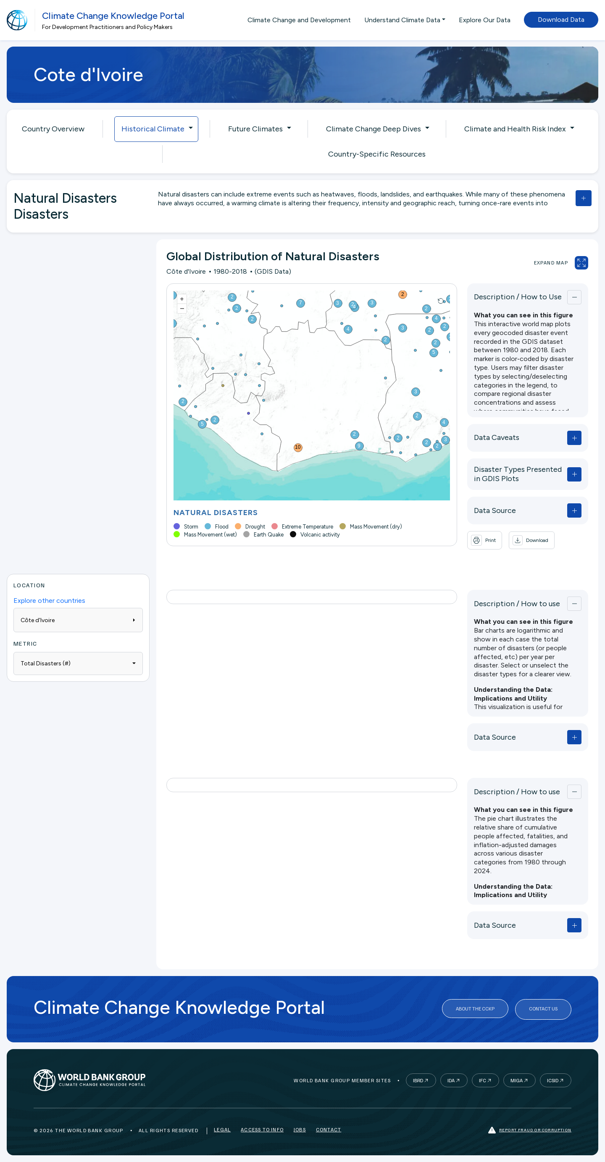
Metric (25, 643)
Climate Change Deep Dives (373, 128)
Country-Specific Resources (377, 154)
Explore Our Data (484, 20)
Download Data (561, 20)
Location (29, 585)
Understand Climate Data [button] (402, 20)
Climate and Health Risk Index (515, 128)
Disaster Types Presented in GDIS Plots (519, 474)
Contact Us (543, 1009)
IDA (451, 1080)
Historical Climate (152, 128)
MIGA (516, 1080)
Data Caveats (494, 437)
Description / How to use (514, 603)
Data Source (492, 510)
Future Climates (255, 128)
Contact (328, 1130)
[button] (529, 540)
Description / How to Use (515, 296)
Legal (222, 1130)
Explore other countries (49, 601)
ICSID (552, 1080)
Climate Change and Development (299, 20)
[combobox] (78, 663)
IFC (482, 1080)
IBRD (418, 1080)
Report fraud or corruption (529, 1130)
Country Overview (53, 128)
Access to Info (262, 1130)
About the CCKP (475, 1009)
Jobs (300, 1130)
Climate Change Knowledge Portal (113, 15)
